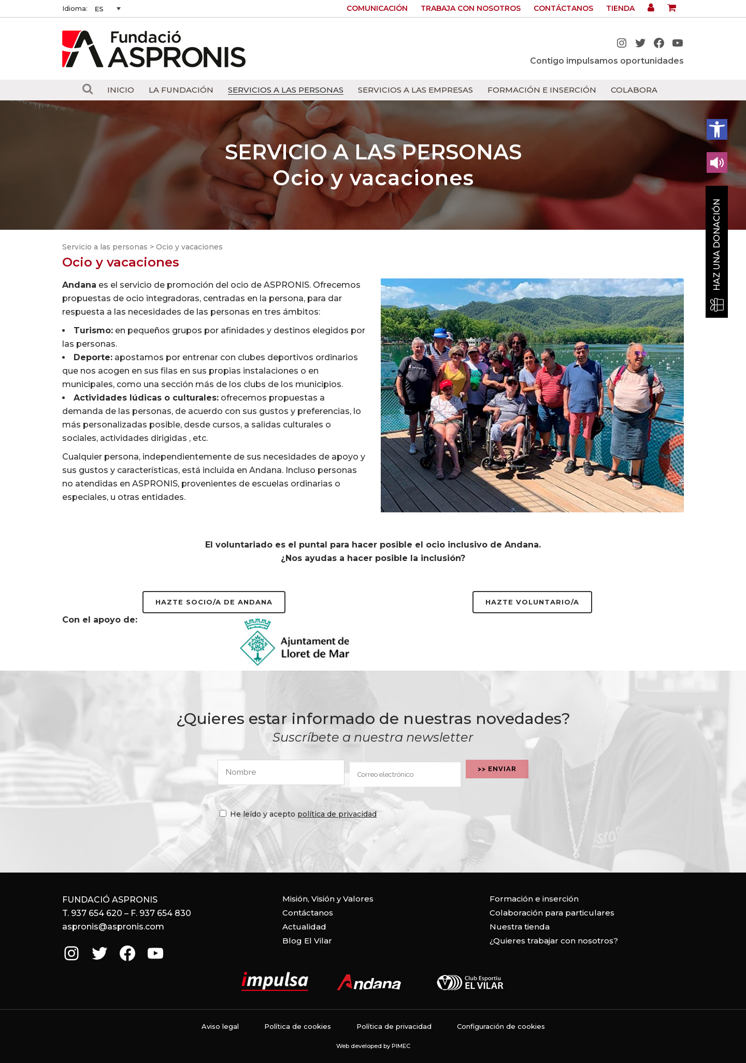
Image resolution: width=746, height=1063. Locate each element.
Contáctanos (563, 8)
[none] (108, 9)
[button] (717, 129)
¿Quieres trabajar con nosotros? (554, 941)
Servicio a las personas (105, 247)
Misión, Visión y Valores (328, 899)
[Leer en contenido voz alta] (717, 162)
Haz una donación (717, 245)
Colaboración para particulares (552, 913)
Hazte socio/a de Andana (213, 602)
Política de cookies (297, 1026)
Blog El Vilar (307, 941)
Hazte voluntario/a (532, 602)
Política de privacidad (394, 1026)
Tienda (620, 8)
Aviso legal (220, 1026)
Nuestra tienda (520, 927)
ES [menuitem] (99, 9)
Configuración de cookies (501, 1026)
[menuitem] (108, 9)
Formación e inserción (534, 899)
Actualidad (304, 927)
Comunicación (377, 8)
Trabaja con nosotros (471, 8)
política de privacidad (337, 814)
